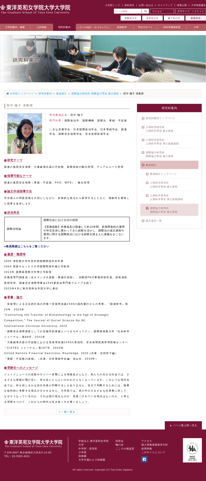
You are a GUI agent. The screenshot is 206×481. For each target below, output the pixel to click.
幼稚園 (82, 456)
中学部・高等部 (87, 448)
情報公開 (182, 5)
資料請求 (129, 5)
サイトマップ (165, 5)
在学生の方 (152, 18)
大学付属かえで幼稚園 (91, 459)
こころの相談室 (125, 448)
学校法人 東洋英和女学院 (93, 441)
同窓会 (120, 441)
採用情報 (146, 448)
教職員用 (196, 18)
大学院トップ (112, 5)
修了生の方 (174, 18)
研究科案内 (45, 93)
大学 (81, 444)
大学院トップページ (22, 93)
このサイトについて (153, 452)
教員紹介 (61, 93)
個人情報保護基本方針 (154, 444)
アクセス (157, 11)
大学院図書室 (198, 5)
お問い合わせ (146, 5)
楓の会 (120, 444)
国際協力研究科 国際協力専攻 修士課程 (95, 93)
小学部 (82, 452)
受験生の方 (131, 18)
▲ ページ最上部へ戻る (183, 425)
